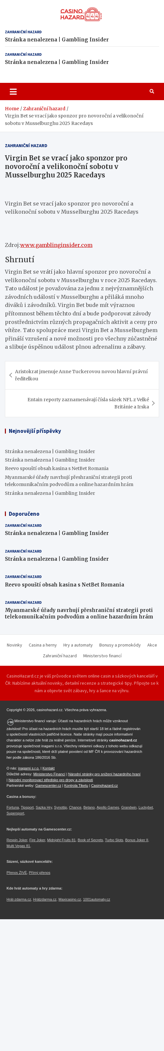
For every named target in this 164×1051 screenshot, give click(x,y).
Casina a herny (43, 645)
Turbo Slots (114, 840)
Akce (152, 645)
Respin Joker (17, 840)
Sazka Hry (44, 807)
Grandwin (129, 807)
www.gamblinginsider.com (56, 245)
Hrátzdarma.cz (45, 899)
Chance (75, 807)
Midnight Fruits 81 (61, 840)
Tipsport (27, 807)
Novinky (14, 645)
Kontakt (48, 768)
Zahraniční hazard (23, 31)
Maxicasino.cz (69, 899)
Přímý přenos (39, 873)
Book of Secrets (90, 840)
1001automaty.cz (96, 899)
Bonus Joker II (136, 840)
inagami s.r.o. (28, 768)
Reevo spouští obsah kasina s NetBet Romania (56, 468)
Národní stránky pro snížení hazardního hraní (104, 774)
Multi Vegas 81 (18, 846)
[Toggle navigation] (13, 91)
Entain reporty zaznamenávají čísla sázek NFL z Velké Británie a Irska (88, 403)
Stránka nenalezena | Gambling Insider (57, 40)
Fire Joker (37, 840)
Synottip (60, 807)
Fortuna (13, 807)
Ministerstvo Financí (49, 774)
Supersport (15, 813)
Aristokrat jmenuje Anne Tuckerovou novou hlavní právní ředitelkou (81, 375)
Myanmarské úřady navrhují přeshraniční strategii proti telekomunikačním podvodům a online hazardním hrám (79, 613)
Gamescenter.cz (48, 785)
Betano (89, 807)
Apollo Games (108, 807)
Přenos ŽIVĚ (17, 873)
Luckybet (146, 807)
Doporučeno (24, 513)
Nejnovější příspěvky (35, 430)
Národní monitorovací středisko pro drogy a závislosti (50, 780)
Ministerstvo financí (102, 656)
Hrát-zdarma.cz (19, 899)
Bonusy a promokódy (120, 645)
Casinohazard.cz (104, 785)
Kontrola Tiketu (76, 785)
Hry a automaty (78, 645)
